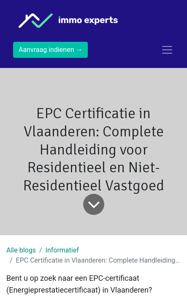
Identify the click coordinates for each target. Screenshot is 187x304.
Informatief (62, 250)
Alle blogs (21, 250)
